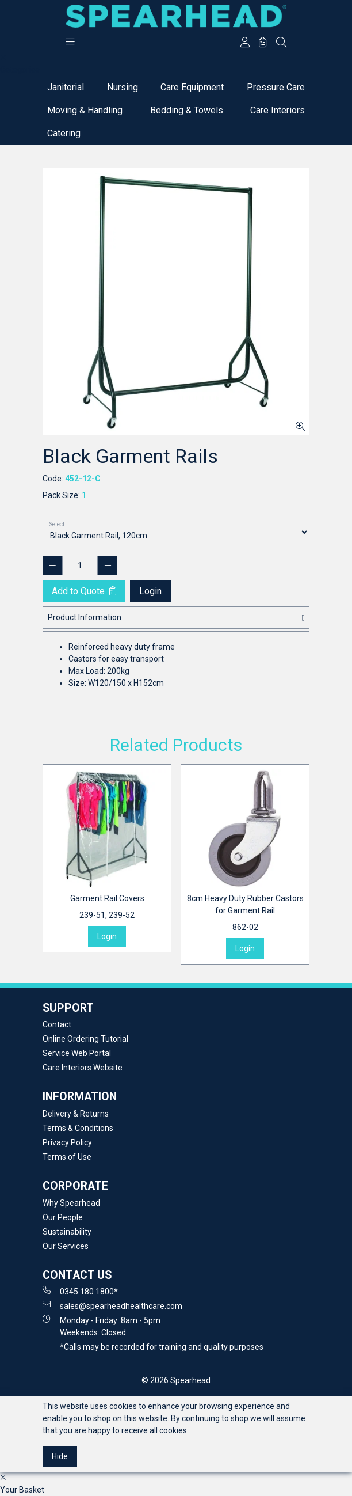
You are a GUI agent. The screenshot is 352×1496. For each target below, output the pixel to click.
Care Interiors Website (83, 1067)
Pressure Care (276, 87)
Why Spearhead (71, 1203)
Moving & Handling (85, 110)
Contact (57, 1024)
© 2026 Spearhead (176, 1380)
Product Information (84, 617)
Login (150, 591)
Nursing (122, 87)
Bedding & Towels (186, 110)
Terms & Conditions (78, 1128)
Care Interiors (277, 110)
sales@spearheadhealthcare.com (112, 1305)
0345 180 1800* (80, 1291)
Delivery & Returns (76, 1113)
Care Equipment (192, 87)
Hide (60, 1456)
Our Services (66, 1246)
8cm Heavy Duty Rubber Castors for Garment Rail (245, 913)
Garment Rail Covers (107, 907)
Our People (63, 1217)
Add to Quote (84, 591)
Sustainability (67, 1231)
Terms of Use (67, 1156)
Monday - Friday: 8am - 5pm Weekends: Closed (101, 1326)
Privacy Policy (67, 1142)
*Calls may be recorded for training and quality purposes (161, 1346)
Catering (64, 133)
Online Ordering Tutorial (85, 1038)
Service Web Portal (77, 1053)
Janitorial (65, 87)
